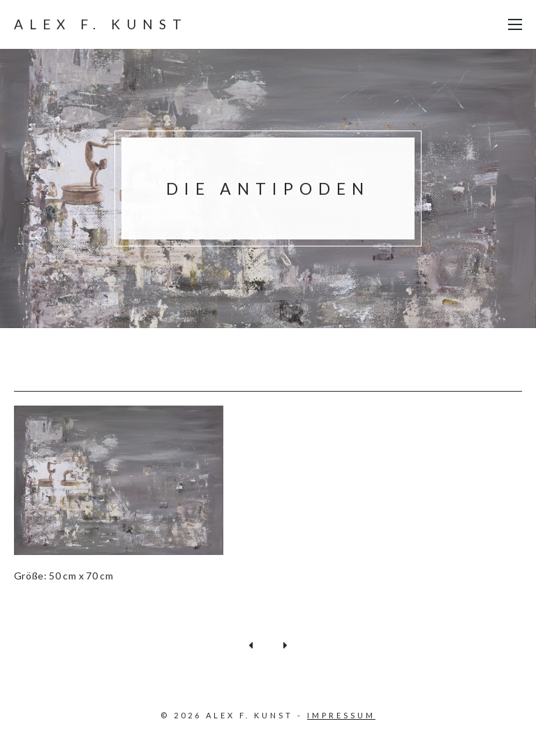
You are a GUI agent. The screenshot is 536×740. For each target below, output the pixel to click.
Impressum (341, 715)
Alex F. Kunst (101, 24)
